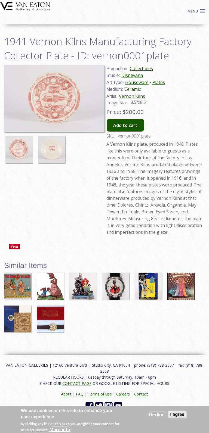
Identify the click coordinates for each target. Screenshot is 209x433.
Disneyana (132, 75)
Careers (123, 394)
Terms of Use (100, 394)
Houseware (137, 82)
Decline (157, 415)
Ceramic (132, 89)
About (66, 394)
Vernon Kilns (132, 96)
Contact (141, 394)
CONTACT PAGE (76, 383)
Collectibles (141, 68)
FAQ (80, 394)
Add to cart (125, 125)
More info (60, 429)
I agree (177, 414)
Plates (158, 82)
